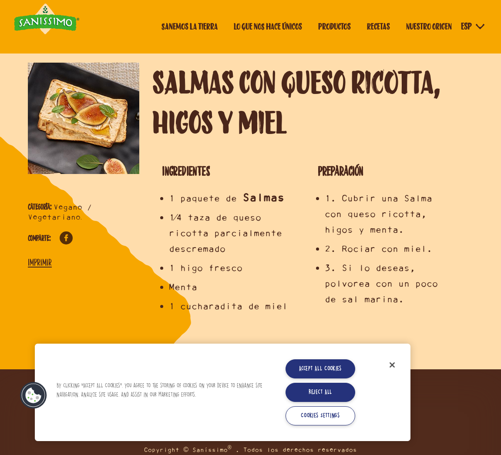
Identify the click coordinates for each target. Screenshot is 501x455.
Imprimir (40, 262)
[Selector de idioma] (473, 26)
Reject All (320, 392)
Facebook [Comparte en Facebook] (66, 237)
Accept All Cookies (320, 368)
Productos (334, 26)
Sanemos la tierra (189, 26)
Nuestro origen (429, 26)
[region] (222, 392)
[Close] (392, 365)
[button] (33, 395)
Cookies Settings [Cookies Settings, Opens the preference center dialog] (320, 415)
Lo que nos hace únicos (268, 26)
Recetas (378, 26)
